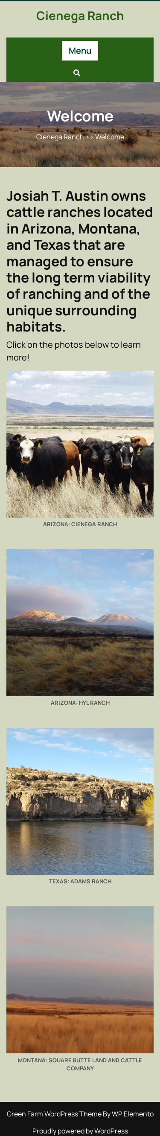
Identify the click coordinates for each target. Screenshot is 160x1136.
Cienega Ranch (80, 15)
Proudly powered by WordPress (80, 1131)
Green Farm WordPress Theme (55, 1114)
